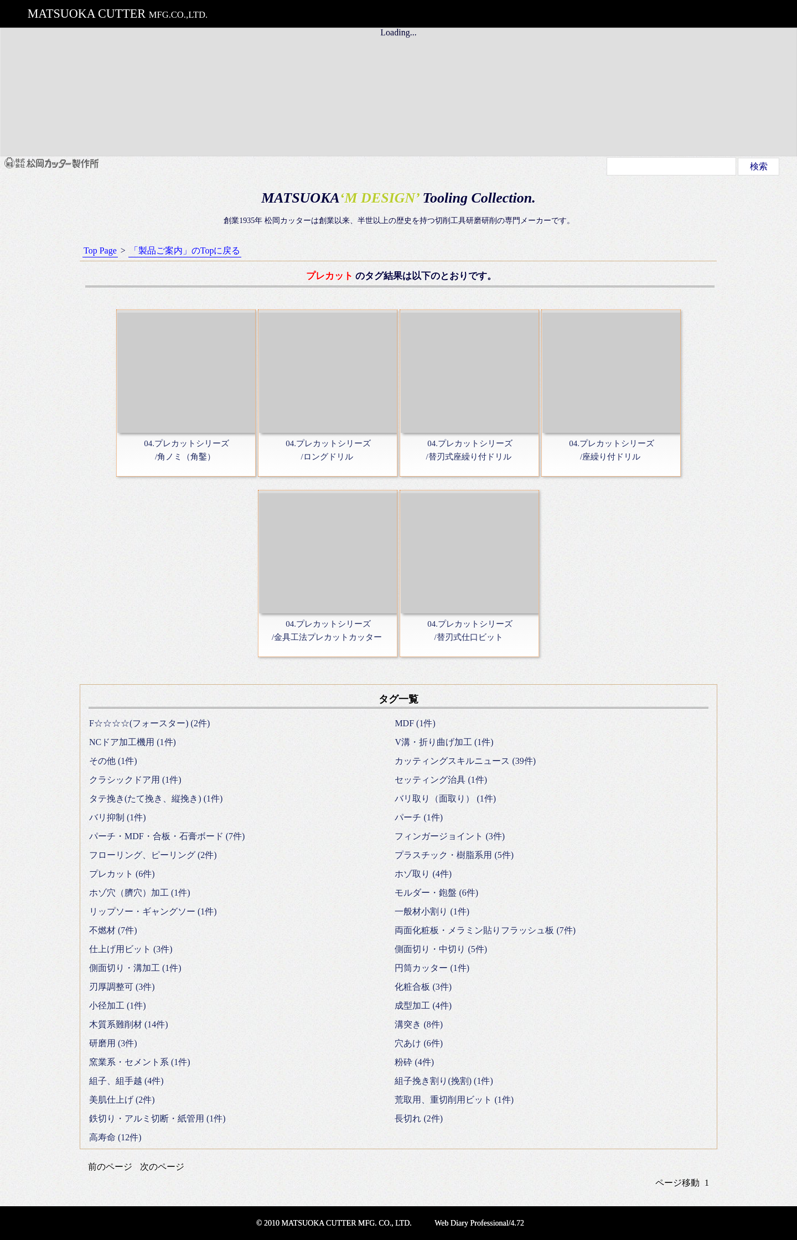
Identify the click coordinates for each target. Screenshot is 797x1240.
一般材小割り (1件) (432, 911)
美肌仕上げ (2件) (122, 1099)
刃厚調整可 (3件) (122, 986)
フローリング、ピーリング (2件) (153, 855)
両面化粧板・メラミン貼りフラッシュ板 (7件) (485, 930)
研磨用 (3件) (113, 1043)
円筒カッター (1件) (432, 968)
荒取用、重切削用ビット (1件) (454, 1099)
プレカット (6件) (122, 874)
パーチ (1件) (419, 817)
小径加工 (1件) (117, 1005)
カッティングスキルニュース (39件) (465, 761)
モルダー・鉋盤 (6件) (436, 892)
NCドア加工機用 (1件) (132, 742)
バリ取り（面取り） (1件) (445, 798)
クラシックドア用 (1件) (135, 779)
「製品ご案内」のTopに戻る (185, 250)
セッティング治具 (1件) (441, 779)
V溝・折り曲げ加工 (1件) (444, 742)
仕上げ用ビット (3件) (131, 949)
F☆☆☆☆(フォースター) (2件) (149, 723)
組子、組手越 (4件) (126, 1081)
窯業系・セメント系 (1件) (139, 1062)
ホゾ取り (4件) (423, 874)
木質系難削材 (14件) (128, 1024)
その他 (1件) (113, 761)
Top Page (100, 250)
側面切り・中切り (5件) (441, 949)
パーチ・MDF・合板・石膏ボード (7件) (167, 836)
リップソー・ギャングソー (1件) (153, 911)
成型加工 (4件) (423, 1005)
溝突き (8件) (419, 1024)
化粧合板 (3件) (423, 986)
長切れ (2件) (419, 1118)
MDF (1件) (415, 723)
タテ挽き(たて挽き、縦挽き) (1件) (155, 798)
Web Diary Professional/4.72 (479, 1223)
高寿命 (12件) (115, 1137)
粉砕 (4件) (414, 1062)
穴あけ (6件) (419, 1043)
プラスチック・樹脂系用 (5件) (454, 855)
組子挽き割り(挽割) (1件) (444, 1081)
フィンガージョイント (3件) (450, 836)
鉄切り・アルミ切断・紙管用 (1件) (157, 1118)
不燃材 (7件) (113, 930)
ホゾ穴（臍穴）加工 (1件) (139, 892)
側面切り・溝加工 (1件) (135, 968)
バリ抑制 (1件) (117, 817)
